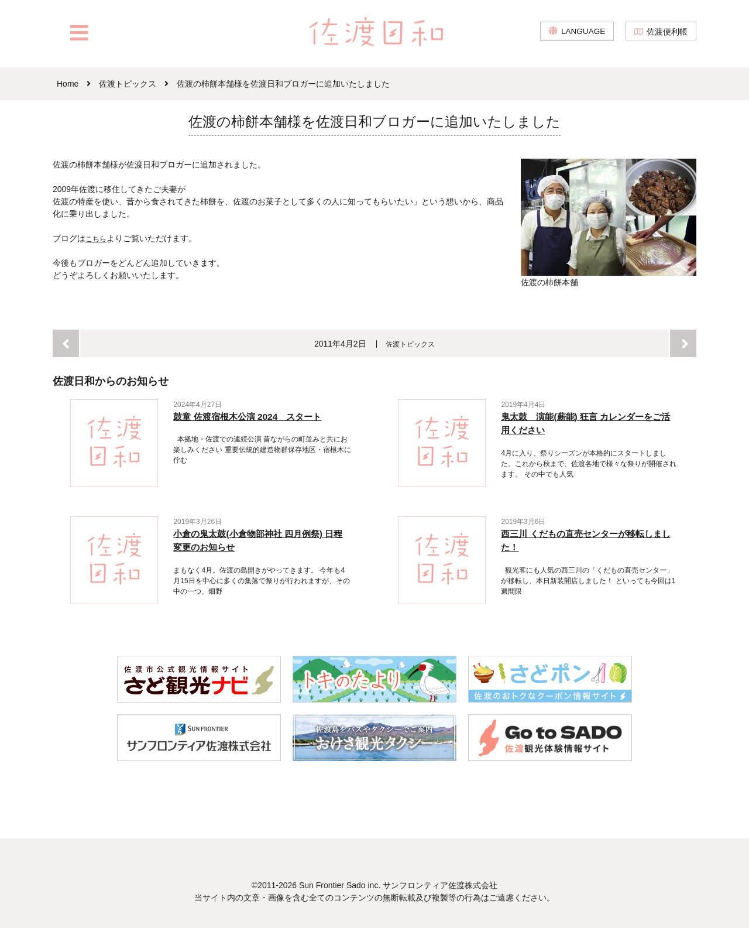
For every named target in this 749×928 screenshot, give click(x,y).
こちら (97, 238)
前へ (66, 343)
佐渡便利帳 (667, 35)
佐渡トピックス (410, 343)
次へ (683, 343)
